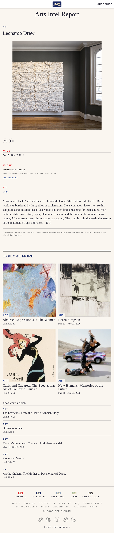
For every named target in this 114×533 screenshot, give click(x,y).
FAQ (77, 503)
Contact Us (47, 503)
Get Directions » (10, 177)
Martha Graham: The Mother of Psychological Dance (34, 473)
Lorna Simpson (69, 320)
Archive (29, 503)
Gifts (94, 507)
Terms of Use (92, 503)
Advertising (62, 507)
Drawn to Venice (13, 428)
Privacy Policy (27, 507)
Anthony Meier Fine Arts (14, 169)
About (15, 503)
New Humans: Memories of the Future (80, 387)
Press (45, 507)
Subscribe (105, 4)
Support (65, 503)
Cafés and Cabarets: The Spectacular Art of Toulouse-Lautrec (29, 387)
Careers (80, 507)
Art (5, 27)
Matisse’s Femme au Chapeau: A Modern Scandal (32, 443)
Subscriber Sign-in (57, 511)
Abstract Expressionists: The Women (29, 320)
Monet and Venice (13, 458)
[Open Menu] (3, 4)
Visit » (5, 191)
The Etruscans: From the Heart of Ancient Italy (31, 413)
